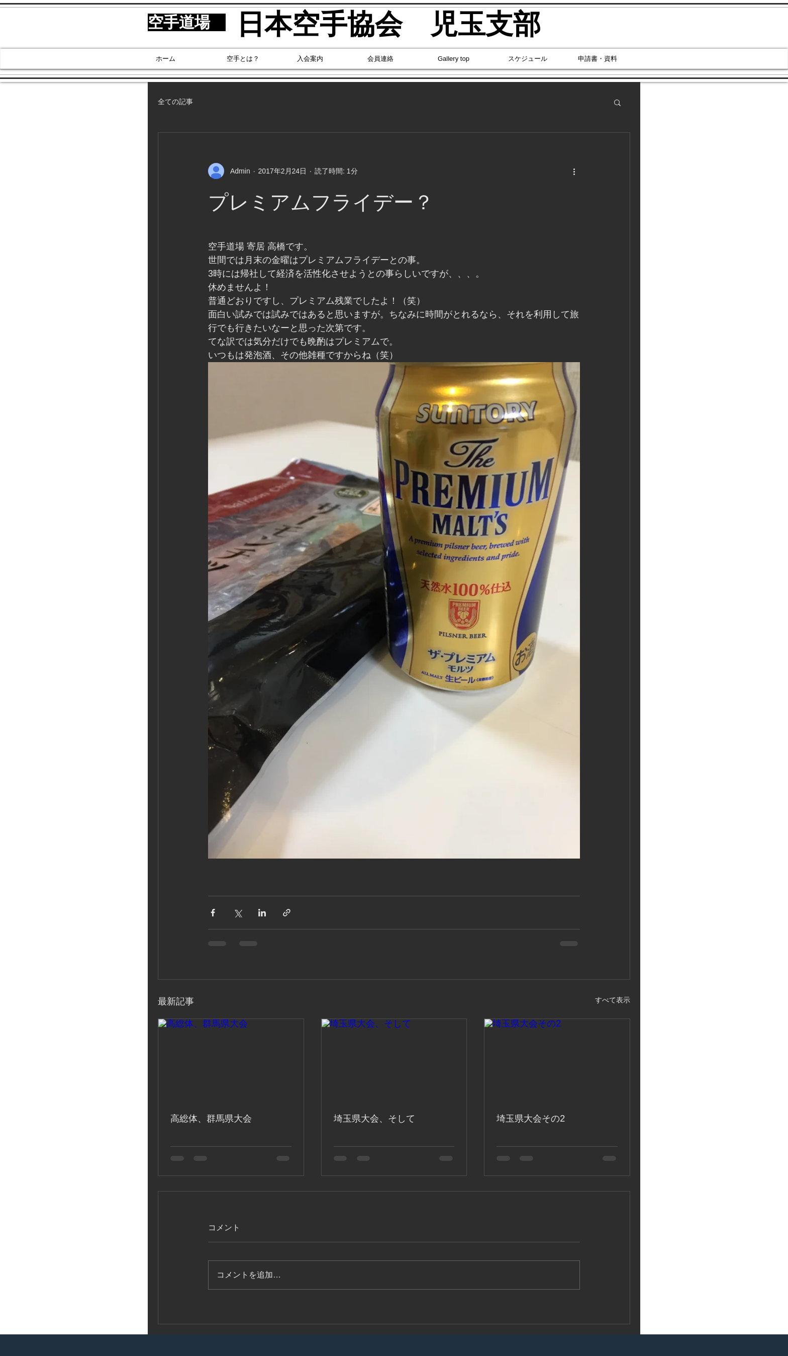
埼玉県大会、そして (374, 1119)
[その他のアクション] (574, 171)
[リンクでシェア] (286, 912)
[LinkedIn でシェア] (262, 912)
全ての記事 (175, 102)
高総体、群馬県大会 (211, 1119)
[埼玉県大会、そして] (394, 1059)
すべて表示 (612, 1000)
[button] (617, 102)
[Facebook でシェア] (213, 912)
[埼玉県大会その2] (557, 1059)
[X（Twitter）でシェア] (237, 912)
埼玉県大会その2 (531, 1119)
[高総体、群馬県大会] (231, 1059)
